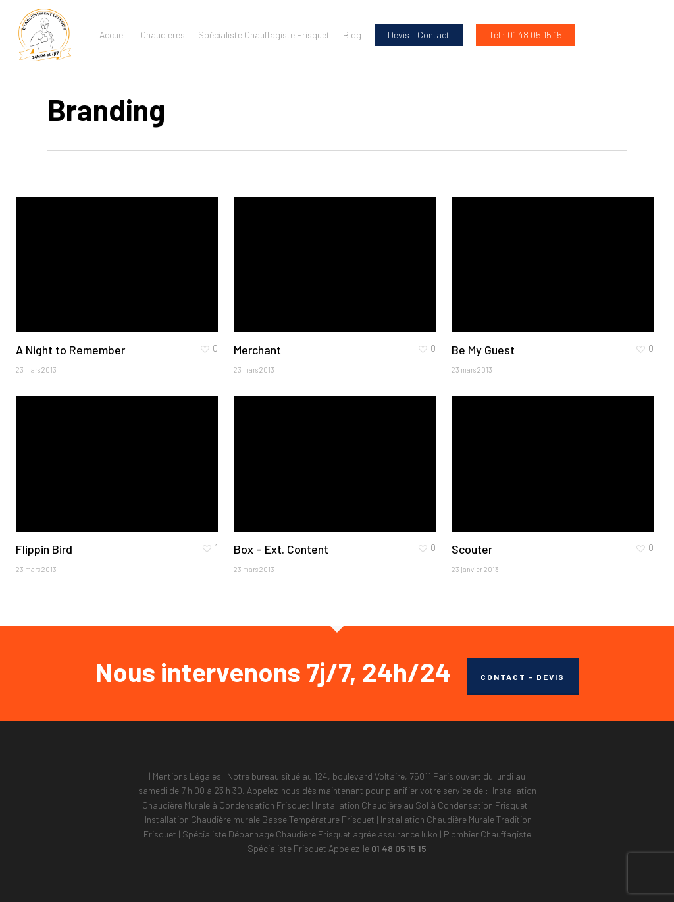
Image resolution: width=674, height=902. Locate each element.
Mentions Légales (187, 776)
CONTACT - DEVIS (522, 676)
